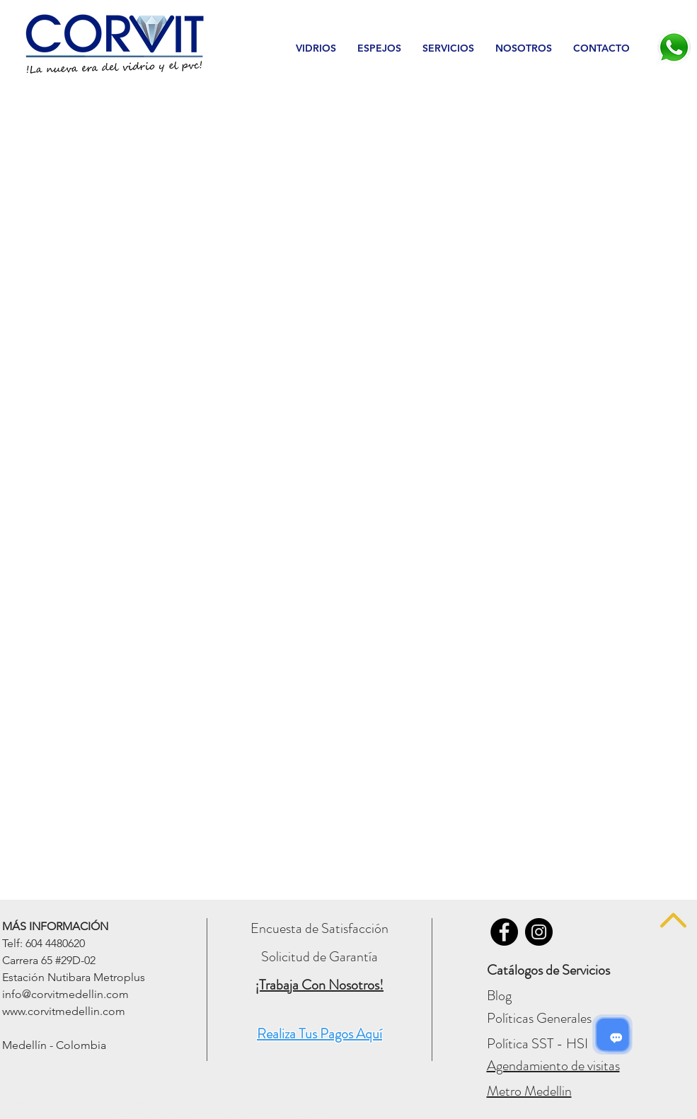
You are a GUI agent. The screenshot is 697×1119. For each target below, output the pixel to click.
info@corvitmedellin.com (65, 994)
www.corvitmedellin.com (63, 1011)
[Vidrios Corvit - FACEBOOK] (504, 932)
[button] (316, 48)
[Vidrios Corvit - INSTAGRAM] (539, 932)
